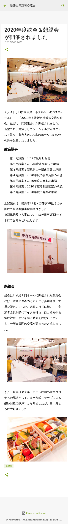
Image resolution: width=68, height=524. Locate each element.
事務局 (9, 466)
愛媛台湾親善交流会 (23, 5)
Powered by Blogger (34, 513)
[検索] (63, 5)
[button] (6, 49)
